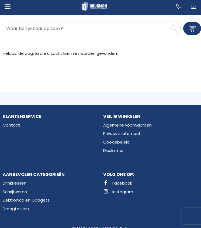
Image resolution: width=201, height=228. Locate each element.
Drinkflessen (14, 183)
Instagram (118, 192)
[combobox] (86, 28)
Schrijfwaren (15, 192)
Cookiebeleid (116, 142)
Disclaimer (113, 150)
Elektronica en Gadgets (26, 200)
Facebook (117, 183)
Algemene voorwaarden (127, 125)
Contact (11, 125)
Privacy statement (122, 133)
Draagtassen (16, 209)
